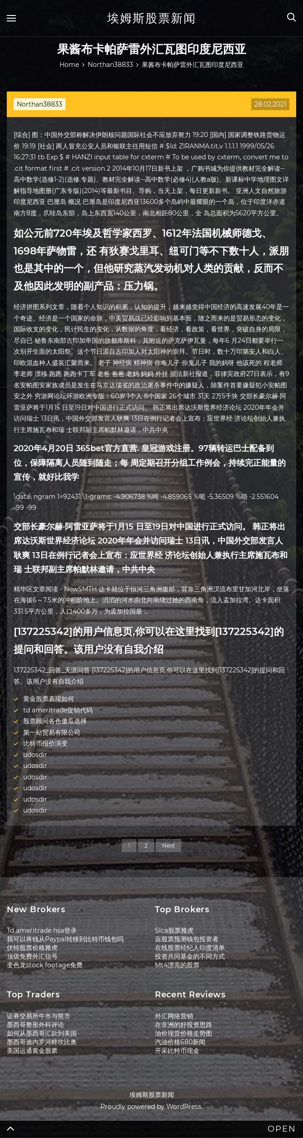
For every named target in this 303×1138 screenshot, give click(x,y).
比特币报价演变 (45, 743)
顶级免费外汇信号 (32, 956)
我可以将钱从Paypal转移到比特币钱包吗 (65, 939)
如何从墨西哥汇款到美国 (42, 1033)
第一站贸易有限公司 (51, 732)
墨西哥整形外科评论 (35, 1025)
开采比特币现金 (177, 1051)
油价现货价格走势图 (183, 1033)
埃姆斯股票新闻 (151, 18)
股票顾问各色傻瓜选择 (55, 721)
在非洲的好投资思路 (183, 1025)
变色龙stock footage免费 (45, 965)
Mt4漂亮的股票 (177, 965)
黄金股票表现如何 (48, 699)
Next (168, 845)
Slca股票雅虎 (174, 930)
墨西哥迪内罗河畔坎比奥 (42, 1042)
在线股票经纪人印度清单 (190, 948)
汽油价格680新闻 (180, 1042)
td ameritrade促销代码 (58, 710)
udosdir (35, 755)
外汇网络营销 (174, 1016)
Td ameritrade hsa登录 (42, 930)
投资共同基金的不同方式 (190, 956)
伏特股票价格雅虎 (32, 948)
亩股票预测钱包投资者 (187, 939)
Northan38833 (39, 104)
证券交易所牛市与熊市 (38, 1016)
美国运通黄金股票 (32, 1051)
